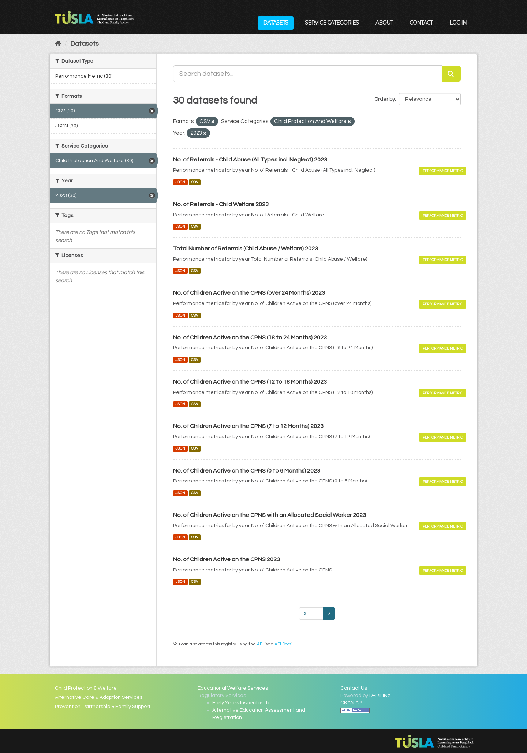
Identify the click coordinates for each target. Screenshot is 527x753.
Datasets (275, 22)
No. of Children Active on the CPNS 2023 (226, 559)
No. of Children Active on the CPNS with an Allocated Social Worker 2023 (269, 515)
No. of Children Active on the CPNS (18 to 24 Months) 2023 (250, 337)
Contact (421, 22)
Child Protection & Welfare (86, 688)
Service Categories (332, 22)
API (260, 644)
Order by (384, 99)
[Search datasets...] (307, 73)
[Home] (58, 43)
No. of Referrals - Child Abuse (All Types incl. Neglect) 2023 (250, 160)
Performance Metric (443, 171)
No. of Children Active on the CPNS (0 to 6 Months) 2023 (246, 471)
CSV (194, 182)
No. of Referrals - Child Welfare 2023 (221, 204)
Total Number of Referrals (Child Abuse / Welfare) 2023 (245, 248)
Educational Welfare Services (233, 688)
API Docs (282, 644)
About (384, 22)
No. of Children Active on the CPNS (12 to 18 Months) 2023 (250, 382)
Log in (458, 22)
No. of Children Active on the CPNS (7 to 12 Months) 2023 (248, 426)
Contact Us (353, 688)
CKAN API (351, 702)
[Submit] (451, 74)
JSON (180, 182)
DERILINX (380, 695)
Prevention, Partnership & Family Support (102, 706)
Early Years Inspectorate (241, 702)
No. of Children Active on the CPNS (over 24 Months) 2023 (249, 293)
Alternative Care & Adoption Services (98, 697)
